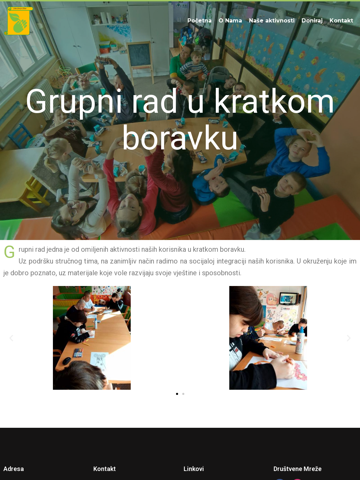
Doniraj (312, 20)
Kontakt (341, 20)
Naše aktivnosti (272, 20)
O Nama (230, 20)
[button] (11, 338)
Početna (199, 20)
